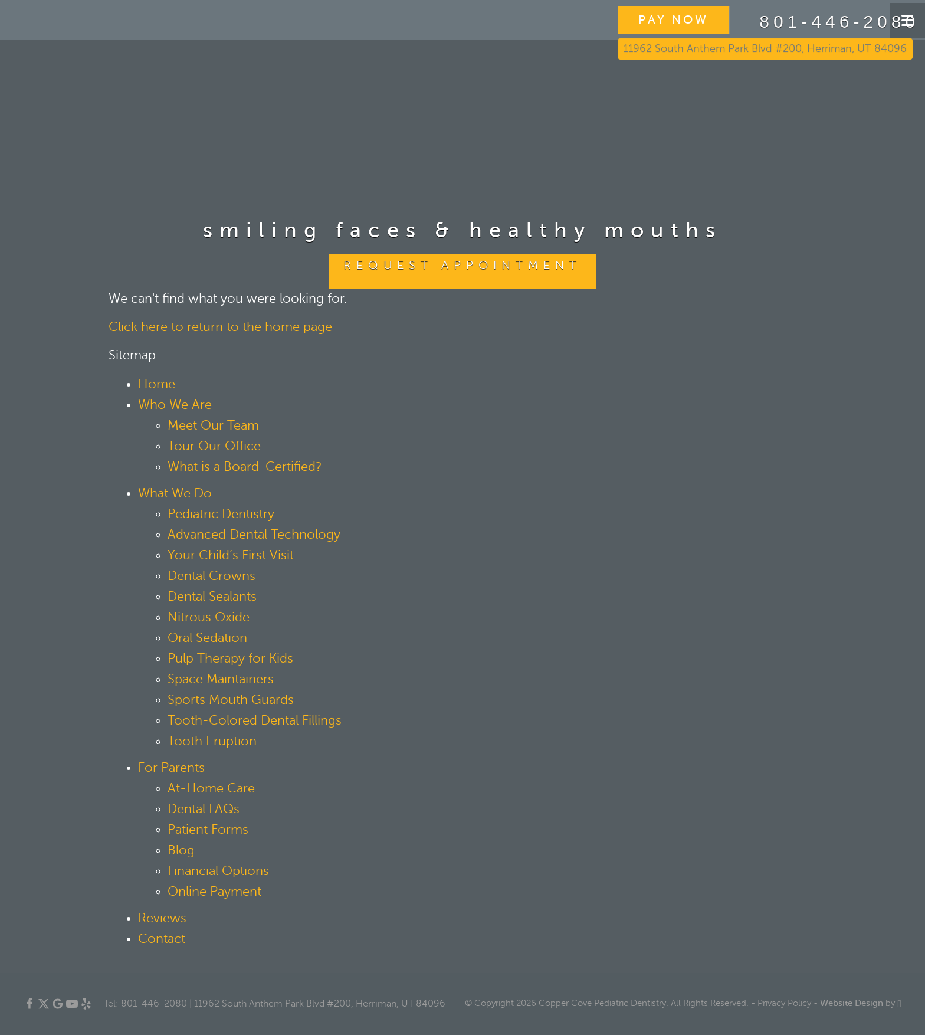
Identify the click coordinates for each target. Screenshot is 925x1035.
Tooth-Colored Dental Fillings (255, 720)
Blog (181, 850)
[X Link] (44, 1006)
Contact (161, 939)
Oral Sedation (207, 638)
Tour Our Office (214, 446)
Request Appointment (462, 265)
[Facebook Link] (29, 1006)
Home (156, 384)
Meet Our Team (213, 425)
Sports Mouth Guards (231, 700)
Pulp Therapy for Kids (230, 658)
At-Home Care (211, 788)
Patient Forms (208, 830)
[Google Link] (58, 1006)
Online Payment (214, 892)
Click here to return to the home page (220, 327)
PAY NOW (644, 20)
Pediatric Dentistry (221, 514)
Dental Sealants (212, 596)
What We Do (175, 493)
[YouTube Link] (72, 1006)
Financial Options (218, 871)
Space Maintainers (221, 679)
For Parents (171, 768)
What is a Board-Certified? (245, 467)
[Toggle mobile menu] (907, 20)
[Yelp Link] (86, 1006)
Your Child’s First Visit (231, 555)
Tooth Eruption (212, 741)
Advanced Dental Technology (254, 535)
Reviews (162, 918)
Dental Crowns (211, 576)
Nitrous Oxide (209, 617)
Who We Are (175, 405)
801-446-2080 (805, 22)
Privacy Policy (784, 1003)
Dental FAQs (204, 809)
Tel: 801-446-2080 (145, 1003)
